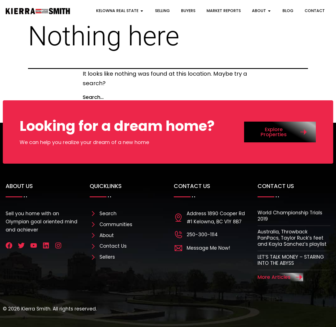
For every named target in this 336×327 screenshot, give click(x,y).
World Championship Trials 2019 (290, 215)
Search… (93, 97)
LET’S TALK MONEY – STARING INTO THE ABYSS (291, 260)
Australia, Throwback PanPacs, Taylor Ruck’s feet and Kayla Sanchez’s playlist (292, 237)
